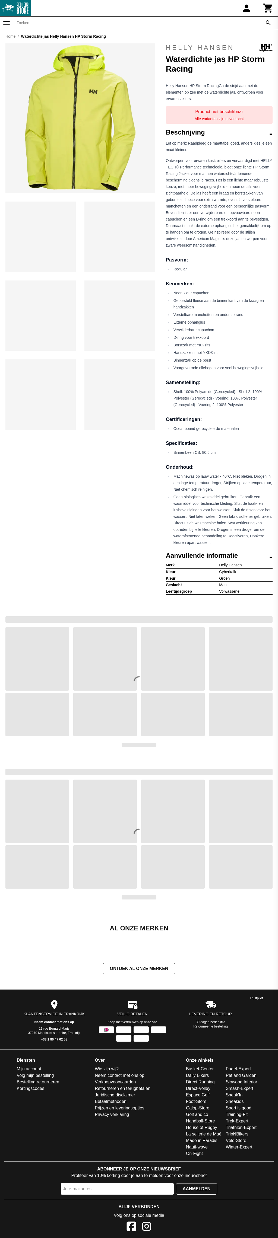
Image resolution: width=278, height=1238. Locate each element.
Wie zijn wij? (107, 1069)
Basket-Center (200, 1069)
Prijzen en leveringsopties (119, 1108)
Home (10, 36)
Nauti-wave (197, 1147)
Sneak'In (234, 1095)
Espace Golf (198, 1095)
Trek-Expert (237, 1121)
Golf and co (197, 1114)
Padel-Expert (238, 1069)
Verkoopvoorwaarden (115, 1082)
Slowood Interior (241, 1082)
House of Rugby (201, 1127)
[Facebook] (131, 1227)
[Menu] (6, 23)
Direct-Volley (198, 1088)
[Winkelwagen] (268, 8)
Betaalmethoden (111, 1101)
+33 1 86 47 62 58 (54, 1039)
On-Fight (194, 1153)
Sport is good (238, 1108)
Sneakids (235, 1101)
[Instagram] (146, 1227)
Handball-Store (200, 1121)
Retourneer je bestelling (210, 1026)
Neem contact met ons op (54, 1022)
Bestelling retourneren (38, 1082)
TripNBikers (237, 1134)
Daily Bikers (197, 1075)
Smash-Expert (239, 1088)
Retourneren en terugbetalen (122, 1088)
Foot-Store (196, 1101)
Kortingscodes (30, 1088)
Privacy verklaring (112, 1114)
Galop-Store (197, 1108)
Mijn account (29, 1069)
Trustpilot (256, 998)
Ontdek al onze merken (139, 968)
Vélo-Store (236, 1140)
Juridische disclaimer (115, 1095)
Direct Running (200, 1082)
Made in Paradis (201, 1140)
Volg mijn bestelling (35, 1075)
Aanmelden (196, 1188)
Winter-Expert (239, 1147)
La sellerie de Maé (204, 1134)
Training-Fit (237, 1114)
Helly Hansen (219, 48)
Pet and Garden (241, 1075)
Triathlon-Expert (241, 1127)
